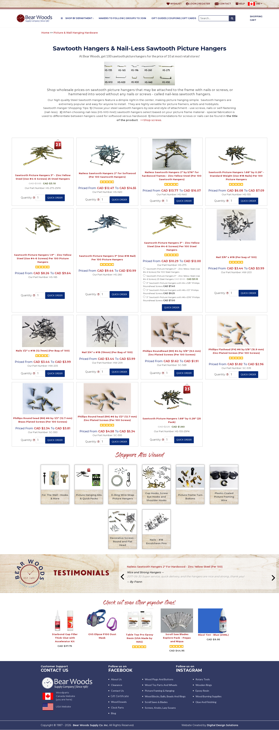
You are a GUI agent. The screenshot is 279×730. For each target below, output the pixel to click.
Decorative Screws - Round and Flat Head (122, 541)
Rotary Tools (203, 679)
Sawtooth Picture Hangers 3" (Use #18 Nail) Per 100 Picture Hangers (107, 257)
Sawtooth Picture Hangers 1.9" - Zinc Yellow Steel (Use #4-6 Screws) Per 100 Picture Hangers (42, 258)
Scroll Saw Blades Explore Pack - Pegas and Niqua (177, 638)
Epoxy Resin (202, 690)
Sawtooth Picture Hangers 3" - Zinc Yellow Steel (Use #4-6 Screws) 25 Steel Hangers (42, 177)
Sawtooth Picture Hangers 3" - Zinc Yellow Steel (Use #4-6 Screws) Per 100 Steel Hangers (171, 246)
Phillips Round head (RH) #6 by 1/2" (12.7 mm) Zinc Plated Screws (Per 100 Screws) (107, 418)
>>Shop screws (150, 120)
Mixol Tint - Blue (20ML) (213, 634)
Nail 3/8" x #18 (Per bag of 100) (236, 257)
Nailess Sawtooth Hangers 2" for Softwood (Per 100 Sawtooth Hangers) (107, 175)
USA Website (63, 706)
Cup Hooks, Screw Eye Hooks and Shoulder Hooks (156, 497)
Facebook (120, 670)
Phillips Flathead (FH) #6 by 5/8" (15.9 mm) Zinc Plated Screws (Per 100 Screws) (236, 351)
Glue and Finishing (206, 702)
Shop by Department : (77, 18)
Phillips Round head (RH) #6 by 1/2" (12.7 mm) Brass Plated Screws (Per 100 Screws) (42, 420)
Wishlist (174, 3)
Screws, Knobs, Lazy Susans (160, 707)
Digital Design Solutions (222, 725)
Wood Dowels (119, 702)
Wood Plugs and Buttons (159, 679)
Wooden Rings (204, 685)
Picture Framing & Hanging (159, 690)
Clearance (116, 685)
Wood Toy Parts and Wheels (161, 685)
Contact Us (117, 690)
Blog (113, 713)
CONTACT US (55, 670)
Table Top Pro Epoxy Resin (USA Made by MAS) (139, 638)
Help (240, 3)
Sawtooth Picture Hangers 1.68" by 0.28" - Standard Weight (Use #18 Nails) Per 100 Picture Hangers (236, 176)
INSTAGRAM (189, 670)
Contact (223, 3)
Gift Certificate (120, 696)
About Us (116, 679)
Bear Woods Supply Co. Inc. (91, 725)
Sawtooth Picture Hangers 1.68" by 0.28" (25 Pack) (172, 420)
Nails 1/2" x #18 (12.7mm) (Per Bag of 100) (43, 350)
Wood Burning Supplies (209, 696)
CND (255, 4)
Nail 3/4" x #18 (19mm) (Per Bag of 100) (107, 352)
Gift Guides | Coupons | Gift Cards (173, 18)
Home (45, 32)
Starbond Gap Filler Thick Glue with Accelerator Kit (65, 638)
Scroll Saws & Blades (156, 702)
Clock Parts (117, 707)
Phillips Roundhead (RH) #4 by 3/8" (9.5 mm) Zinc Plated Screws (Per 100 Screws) (172, 353)
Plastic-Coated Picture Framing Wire (224, 497)
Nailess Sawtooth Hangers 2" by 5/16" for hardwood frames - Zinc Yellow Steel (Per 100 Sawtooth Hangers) (171, 176)
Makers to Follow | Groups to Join (122, 18)
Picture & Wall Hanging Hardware (76, 32)
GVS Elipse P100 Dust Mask (102, 636)
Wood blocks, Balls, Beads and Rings (165, 696)
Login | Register (198, 3)
